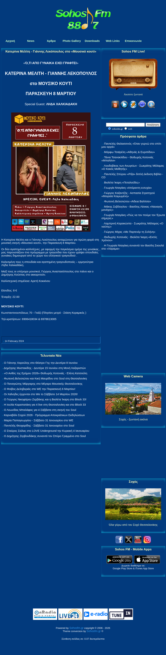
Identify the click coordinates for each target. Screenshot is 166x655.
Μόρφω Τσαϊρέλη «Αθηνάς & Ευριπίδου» (129, 152)
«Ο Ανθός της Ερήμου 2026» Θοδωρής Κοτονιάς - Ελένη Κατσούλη (45, 373)
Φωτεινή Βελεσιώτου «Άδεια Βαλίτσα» (127, 201)
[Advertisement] (133, 315)
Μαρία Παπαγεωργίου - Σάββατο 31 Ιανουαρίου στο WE (38, 420)
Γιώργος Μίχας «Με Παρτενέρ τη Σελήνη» (129, 231)
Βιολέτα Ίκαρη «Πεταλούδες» (122, 182)
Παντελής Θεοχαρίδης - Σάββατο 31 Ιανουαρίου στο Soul (39, 425)
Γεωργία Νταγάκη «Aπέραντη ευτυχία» (128, 187)
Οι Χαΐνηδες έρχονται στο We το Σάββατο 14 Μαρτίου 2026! (41, 394)
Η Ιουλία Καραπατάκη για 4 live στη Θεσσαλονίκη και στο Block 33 (45, 404)
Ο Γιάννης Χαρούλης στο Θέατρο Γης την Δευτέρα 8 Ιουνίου (41, 362)
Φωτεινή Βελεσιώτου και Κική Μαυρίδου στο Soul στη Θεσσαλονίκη (45, 378)
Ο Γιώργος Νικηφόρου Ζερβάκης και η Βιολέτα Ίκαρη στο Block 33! (45, 399)
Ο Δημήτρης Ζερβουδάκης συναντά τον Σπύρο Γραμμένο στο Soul (45, 436)
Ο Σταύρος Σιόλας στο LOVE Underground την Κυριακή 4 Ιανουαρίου (46, 430)
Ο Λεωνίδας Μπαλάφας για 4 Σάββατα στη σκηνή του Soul (40, 409)
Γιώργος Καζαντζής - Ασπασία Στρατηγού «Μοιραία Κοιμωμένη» (128, 194)
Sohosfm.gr (76, 627)
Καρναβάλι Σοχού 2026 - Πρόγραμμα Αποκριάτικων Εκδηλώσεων (44, 415)
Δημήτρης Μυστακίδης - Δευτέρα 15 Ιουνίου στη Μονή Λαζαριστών (45, 368)
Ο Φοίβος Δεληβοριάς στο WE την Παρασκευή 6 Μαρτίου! (39, 388)
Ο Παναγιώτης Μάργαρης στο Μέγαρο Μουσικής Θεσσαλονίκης (43, 383)
